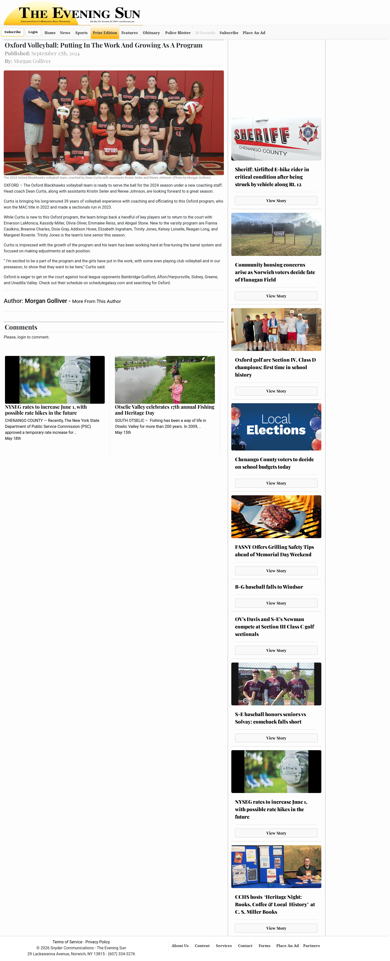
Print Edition (105, 33)
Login (33, 32)
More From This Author (96, 301)
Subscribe (12, 32)
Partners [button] (312, 946)
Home (50, 33)
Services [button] (224, 946)
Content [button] (203, 946)
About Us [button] (181, 946)
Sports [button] (81, 33)
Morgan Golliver (47, 300)
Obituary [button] (151, 33)
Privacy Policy (97, 942)
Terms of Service (67, 942)
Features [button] (129, 33)
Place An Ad (254, 33)
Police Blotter (178, 33)
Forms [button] (265, 946)
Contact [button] (245, 946)
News (65, 33)
